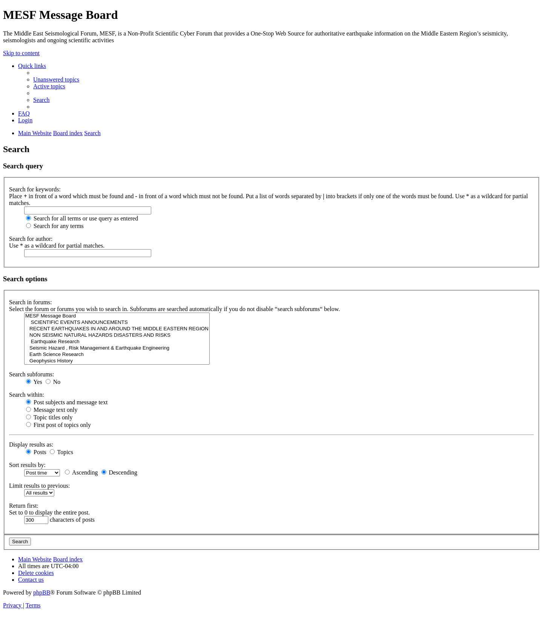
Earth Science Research (117, 354)
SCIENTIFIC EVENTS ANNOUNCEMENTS (117, 322)
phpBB (41, 592)
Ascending (81, 472)
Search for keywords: (35, 189)
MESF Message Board (117, 316)
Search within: (26, 394)
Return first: (23, 505)
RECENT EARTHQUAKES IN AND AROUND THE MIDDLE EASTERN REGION (117, 329)
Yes (34, 382)
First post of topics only (58, 425)
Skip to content (21, 53)
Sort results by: (27, 465)
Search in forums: (30, 302)
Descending (119, 472)
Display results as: (31, 444)
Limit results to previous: (39, 485)
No (53, 382)
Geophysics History (117, 361)
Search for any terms (55, 226)
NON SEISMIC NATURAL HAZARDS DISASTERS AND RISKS (117, 335)
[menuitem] (56, 79)
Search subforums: (31, 374)
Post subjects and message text (66, 402)
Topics (61, 452)
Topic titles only (49, 417)
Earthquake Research (117, 342)
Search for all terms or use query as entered (82, 218)
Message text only (51, 410)
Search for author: (31, 239)
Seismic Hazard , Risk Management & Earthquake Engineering (117, 348)
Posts (36, 452)
